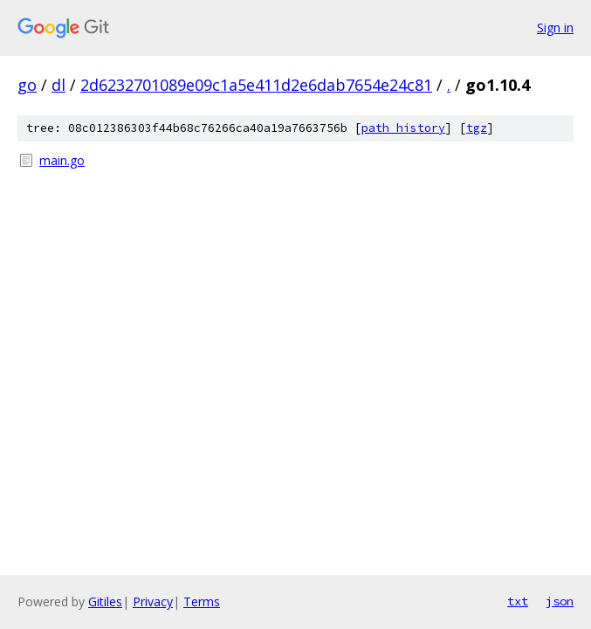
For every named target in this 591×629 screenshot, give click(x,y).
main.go (62, 160)
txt (517, 601)
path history (403, 128)
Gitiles (105, 601)
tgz (476, 128)
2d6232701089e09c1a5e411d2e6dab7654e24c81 (256, 84)
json (560, 601)
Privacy (153, 601)
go (27, 84)
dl (58, 84)
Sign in (555, 27)
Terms (201, 601)
